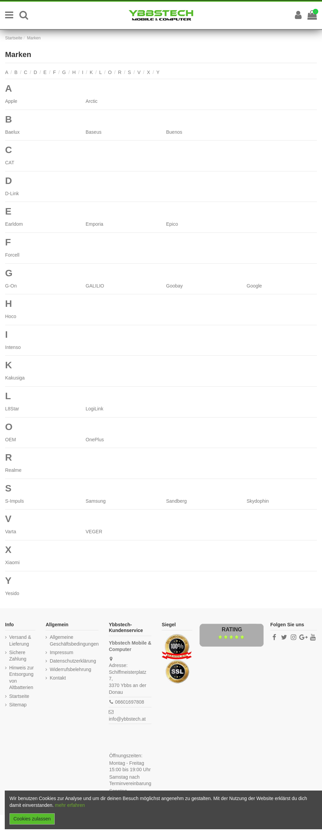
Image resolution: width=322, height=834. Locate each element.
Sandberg (176, 501)
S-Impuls (14, 501)
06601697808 (129, 702)
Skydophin (258, 501)
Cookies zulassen (32, 818)
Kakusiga (15, 378)
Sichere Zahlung (17, 656)
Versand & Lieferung (20, 640)
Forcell (12, 255)
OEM (10, 439)
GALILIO (95, 286)
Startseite (19, 696)
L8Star (12, 408)
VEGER (94, 531)
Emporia (94, 224)
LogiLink (94, 408)
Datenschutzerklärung (73, 661)
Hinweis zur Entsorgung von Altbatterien (21, 677)
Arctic (91, 101)
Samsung (96, 501)
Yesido (12, 593)
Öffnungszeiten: (125, 755)
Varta (10, 531)
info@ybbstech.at (127, 719)
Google (254, 286)
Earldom (14, 224)
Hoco (10, 316)
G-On (11, 286)
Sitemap (17, 704)
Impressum (61, 652)
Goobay (174, 286)
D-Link (12, 193)
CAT (9, 162)
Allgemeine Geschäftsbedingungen (74, 640)
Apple (11, 101)
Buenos (174, 132)
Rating (232, 629)
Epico (172, 224)
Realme (13, 470)
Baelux (12, 132)
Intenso (13, 347)
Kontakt (58, 678)
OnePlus (95, 439)
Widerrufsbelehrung (70, 669)
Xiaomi (12, 562)
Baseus (94, 132)
